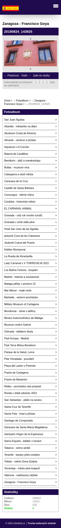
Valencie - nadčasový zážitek (21, 475)
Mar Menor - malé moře (17, 290)
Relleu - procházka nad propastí (22, 386)
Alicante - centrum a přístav (20, 140)
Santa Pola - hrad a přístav (19, 413)
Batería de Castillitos (16, 153)
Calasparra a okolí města (18, 174)
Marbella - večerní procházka (21, 297)
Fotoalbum (22, 100)
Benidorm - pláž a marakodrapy (22, 160)
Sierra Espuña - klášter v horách (22, 441)
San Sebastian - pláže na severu (23, 400)
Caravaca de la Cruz (16, 181)
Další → (26, 75)
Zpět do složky (41, 75)
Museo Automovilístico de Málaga (23, 318)
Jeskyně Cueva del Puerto (19, 242)
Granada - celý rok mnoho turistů (23, 215)
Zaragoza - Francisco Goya (20, 482)
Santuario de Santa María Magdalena (25, 427)
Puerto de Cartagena (16, 372)
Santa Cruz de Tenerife (17, 406)
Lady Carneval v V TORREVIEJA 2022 (26, 263)
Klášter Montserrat (15, 249)
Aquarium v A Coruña (16, 147)
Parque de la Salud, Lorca (19, 352)
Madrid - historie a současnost (21, 277)
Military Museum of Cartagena (21, 304)
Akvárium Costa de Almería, (20, 133)
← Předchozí (11, 75)
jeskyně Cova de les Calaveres (22, 235)
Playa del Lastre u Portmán (20, 365)
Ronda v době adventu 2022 (20, 393)
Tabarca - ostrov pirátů (17, 448)
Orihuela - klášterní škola (18, 331)
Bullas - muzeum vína (16, 167)
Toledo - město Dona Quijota (20, 461)
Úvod (7, 100)
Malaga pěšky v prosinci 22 (20, 283)
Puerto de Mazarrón (15, 379)
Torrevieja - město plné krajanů (22, 468)
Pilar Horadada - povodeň (19, 359)
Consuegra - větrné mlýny (19, 194)
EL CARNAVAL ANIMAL (18, 208)
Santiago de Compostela (18, 420)
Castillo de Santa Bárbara (19, 188)
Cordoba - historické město (19, 201)
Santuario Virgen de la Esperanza (23, 434)
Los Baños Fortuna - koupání (21, 270)
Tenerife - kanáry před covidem (22, 454)
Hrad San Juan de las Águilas (21, 229)
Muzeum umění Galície (17, 324)
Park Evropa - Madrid (16, 338)
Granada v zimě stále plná (19, 222)
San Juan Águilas (14, 119)
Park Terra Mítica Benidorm (20, 345)
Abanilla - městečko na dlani (20, 126)
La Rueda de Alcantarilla (18, 256)
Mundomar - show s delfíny (19, 311)
